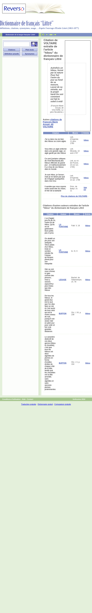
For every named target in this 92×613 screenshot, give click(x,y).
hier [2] (85, 189)
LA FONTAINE (63, 226)
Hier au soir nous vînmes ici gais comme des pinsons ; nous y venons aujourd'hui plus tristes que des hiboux (50, 279)
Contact (30, 399)
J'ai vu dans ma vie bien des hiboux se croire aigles (55, 140)
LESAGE (62, 280)
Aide (24, 399)
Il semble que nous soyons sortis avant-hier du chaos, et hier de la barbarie (55, 188)
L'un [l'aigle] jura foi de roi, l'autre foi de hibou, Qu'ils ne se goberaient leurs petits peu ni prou (50, 225)
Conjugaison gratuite (62, 404)
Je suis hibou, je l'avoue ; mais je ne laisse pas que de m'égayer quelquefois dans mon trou (55, 178)
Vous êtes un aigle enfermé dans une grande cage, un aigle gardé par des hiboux (55, 151)
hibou (86, 140)
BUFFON (62, 313)
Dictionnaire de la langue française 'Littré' (20, 35)
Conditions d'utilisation (11, 399)
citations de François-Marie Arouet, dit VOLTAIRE (52, 123)
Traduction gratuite (28, 404)
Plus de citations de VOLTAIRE (74, 196)
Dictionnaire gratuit (45, 404)
